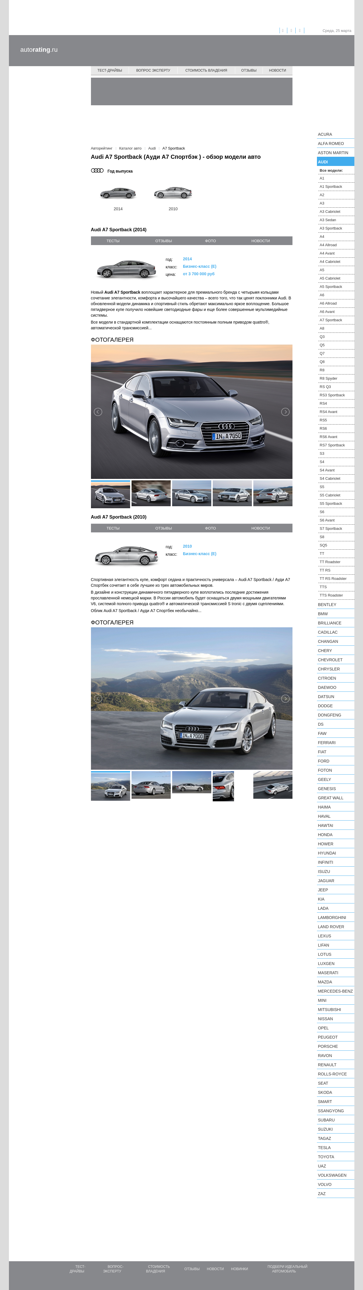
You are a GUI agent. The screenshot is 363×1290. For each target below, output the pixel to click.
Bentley (327, 604)
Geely (324, 779)
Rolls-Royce (332, 1074)
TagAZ (324, 1138)
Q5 (322, 345)
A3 (322, 203)
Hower (326, 844)
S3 (322, 453)
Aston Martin (333, 152)
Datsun (326, 696)
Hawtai (325, 825)
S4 (322, 462)
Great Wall (330, 798)
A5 (322, 270)
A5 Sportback (331, 286)
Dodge (325, 706)
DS (321, 724)
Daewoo (327, 687)
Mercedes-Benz (335, 991)
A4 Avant (327, 253)
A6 (322, 295)
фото (210, 241)
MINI (322, 1000)
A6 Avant (327, 311)
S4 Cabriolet (330, 478)
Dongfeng (329, 715)
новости (261, 241)
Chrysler (329, 669)
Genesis (327, 788)
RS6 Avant (328, 437)
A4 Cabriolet (330, 261)
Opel (323, 1028)
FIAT (322, 752)
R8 (322, 370)
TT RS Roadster (333, 578)
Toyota (326, 1157)
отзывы (163, 241)
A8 (322, 328)
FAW (322, 733)
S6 (322, 512)
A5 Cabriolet (330, 278)
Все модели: (331, 170)
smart (325, 1101)
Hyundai (327, 853)
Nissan (325, 1018)
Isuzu (324, 871)
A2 (322, 195)
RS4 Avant (328, 412)
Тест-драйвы (110, 70)
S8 (322, 537)
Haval (324, 816)
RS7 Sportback (332, 445)
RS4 (323, 403)
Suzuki (325, 1129)
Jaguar (326, 880)
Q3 (322, 337)
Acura (325, 134)
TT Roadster (330, 562)
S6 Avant (327, 520)
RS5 (323, 420)
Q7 (322, 353)
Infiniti (325, 862)
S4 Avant (327, 470)
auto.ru (39, 49)
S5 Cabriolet (330, 495)
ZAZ (322, 1193)
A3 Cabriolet (330, 211)
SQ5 (323, 545)
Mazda (325, 982)
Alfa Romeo (331, 143)
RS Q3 (325, 387)
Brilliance (330, 623)
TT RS (325, 570)
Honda (325, 834)
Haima (324, 807)
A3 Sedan (328, 220)
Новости (277, 70)
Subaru (326, 1120)
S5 (322, 487)
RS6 (323, 428)
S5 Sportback (331, 503)
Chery (325, 650)
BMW (323, 613)
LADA (323, 908)
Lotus (325, 954)
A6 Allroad (328, 303)
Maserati (328, 972)
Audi (323, 162)
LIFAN (323, 945)
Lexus (324, 936)
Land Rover (331, 926)
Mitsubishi (329, 1009)
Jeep (323, 890)
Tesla (324, 1147)
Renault (327, 1064)
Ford (324, 761)
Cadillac (328, 632)
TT (322, 553)
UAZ (322, 1166)
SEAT (323, 1083)
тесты (113, 241)
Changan (328, 641)
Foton (325, 770)
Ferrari (327, 742)
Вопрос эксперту (153, 70)
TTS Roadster (331, 595)
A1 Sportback (331, 186)
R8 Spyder (328, 378)
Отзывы (248, 70)
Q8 (322, 362)
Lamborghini (332, 917)
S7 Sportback (331, 528)
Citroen (327, 678)
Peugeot (328, 1037)
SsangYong (331, 1111)
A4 (322, 236)
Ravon (325, 1055)
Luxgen (326, 963)
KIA (321, 899)
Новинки (239, 1269)
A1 (322, 178)
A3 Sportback (331, 228)
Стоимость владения (206, 70)
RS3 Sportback (332, 395)
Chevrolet (330, 660)
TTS (323, 587)
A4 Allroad (328, 245)
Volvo (325, 1184)
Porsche (328, 1046)
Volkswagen (332, 1175)
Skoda (325, 1092)
